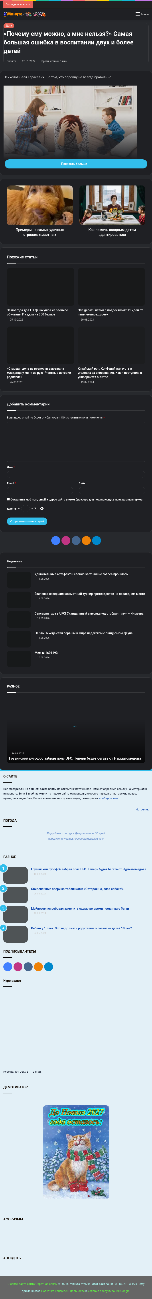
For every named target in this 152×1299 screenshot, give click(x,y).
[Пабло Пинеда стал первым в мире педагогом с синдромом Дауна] (19, 639)
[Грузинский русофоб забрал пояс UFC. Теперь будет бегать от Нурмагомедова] (15, 875)
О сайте (13, 1284)
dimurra (11, 61)
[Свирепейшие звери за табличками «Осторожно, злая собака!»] (15, 895)
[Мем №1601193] (19, 659)
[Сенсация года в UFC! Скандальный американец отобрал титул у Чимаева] (19, 619)
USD (22, 1071)
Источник (142, 809)
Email (11, 483)
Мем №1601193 (46, 653)
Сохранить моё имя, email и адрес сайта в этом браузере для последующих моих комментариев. (76, 499)
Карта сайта (26, 1284)
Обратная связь (46, 1284)
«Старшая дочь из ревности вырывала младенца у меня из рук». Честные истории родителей (39, 373)
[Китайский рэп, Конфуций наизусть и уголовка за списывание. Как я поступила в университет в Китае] (111, 345)
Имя (11, 467)
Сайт (82, 483)
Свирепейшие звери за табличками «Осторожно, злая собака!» (77, 889)
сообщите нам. (109, 798)
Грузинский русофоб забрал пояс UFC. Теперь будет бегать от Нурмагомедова (88, 869)
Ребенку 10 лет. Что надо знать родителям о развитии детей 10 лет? (81, 928)
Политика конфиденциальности (63, 1291)
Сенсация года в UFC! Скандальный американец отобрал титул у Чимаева (89, 613)
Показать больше (76, 164)
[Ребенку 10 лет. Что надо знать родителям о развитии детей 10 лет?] (15, 934)
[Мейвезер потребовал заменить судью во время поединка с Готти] (15, 914)
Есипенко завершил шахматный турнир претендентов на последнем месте (90, 594)
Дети (9, 25)
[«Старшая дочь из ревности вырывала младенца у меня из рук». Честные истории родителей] (40, 345)
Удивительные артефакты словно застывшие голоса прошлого (81, 574)
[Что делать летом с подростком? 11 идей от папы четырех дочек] (111, 287)
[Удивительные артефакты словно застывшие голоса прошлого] (19, 580)
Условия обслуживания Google (108, 1291)
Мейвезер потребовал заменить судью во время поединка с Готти (80, 908)
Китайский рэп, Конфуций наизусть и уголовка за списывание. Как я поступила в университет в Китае (110, 373)
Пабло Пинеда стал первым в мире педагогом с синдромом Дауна (83, 633)
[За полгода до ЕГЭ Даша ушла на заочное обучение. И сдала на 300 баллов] (40, 287)
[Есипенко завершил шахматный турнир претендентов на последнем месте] (19, 600)
